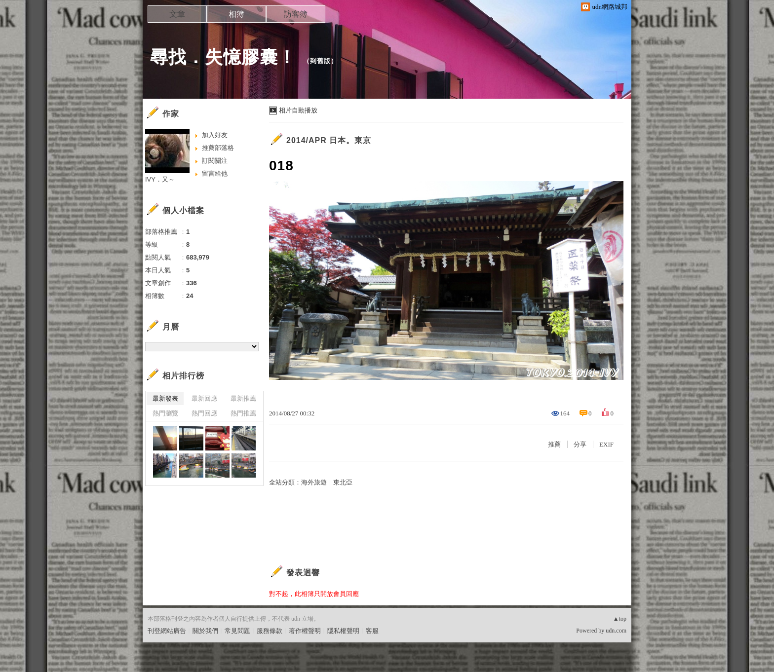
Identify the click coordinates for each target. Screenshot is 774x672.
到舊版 (320, 61)
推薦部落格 (218, 147)
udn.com (616, 630)
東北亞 (342, 482)
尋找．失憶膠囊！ (223, 57)
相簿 (236, 14)
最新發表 (165, 398)
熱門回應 (204, 413)
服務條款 (269, 631)
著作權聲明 (305, 631)
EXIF (606, 444)
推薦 (554, 444)
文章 (177, 14)
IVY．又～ (160, 179)
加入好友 (215, 135)
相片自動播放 (298, 110)
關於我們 (205, 631)
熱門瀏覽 (165, 413)
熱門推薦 (243, 413)
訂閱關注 (215, 160)
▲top (619, 618)
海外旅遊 (314, 482)
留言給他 (215, 173)
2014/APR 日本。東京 (328, 140)
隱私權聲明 (343, 631)
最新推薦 (243, 398)
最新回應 (204, 398)
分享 (580, 444)
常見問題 (237, 631)
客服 (372, 631)
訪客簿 (296, 14)
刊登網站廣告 (167, 631)
